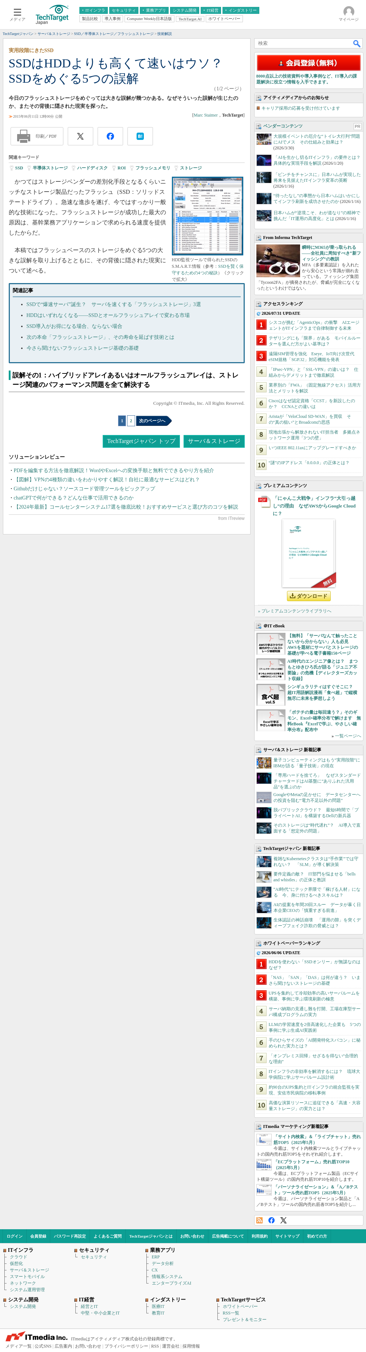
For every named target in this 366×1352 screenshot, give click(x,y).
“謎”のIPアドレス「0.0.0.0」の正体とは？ (309, 462)
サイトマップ (287, 1236)
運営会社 (171, 1346)
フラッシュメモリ (152, 168)
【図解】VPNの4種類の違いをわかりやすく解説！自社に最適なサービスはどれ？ (107, 479)
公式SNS (43, 1346)
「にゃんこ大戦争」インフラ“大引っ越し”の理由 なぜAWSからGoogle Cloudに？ (314, 505)
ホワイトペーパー (240, 1306)
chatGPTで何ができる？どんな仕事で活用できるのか (74, 498)
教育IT (158, 1313)
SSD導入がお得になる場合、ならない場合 (75, 326)
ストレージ (191, 168)
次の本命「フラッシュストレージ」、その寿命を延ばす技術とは (100, 337)
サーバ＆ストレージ (214, 441)
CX (155, 1270)
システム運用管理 (27, 1289)
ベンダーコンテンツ (283, 126)
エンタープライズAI (172, 1283)
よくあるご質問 (108, 1236)
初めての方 (317, 1236)
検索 (357, 43)
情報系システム (167, 1276)
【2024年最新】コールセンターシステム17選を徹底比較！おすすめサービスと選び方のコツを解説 (126, 507)
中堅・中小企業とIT (100, 1313)
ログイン (15, 1236)
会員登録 (38, 1236)
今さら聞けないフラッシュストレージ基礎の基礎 (83, 348)
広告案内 (63, 1346)
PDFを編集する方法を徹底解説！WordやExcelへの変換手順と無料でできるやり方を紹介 (114, 470)
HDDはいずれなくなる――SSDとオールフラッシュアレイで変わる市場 (108, 315)
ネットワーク (23, 1283)
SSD (19, 168)
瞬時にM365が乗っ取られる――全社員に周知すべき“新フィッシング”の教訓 (331, 253)
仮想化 (16, 1263)
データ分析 (163, 1263)
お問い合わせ (192, 1236)
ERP (156, 1256)
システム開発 (23, 1306)
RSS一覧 (231, 1313)
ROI (122, 168)
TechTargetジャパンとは (151, 1236)
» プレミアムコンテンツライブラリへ (294, 611)
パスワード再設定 (70, 1236)
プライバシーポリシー (126, 1346)
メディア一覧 (18, 1346)
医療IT (158, 1306)
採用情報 (191, 1346)
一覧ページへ (348, 735)
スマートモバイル (27, 1276)
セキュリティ (94, 1256)
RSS (259, 1220)
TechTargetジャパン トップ (141, 441)
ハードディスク (92, 168)
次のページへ (152, 420)
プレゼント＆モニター (245, 1319)
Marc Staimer (206, 115)
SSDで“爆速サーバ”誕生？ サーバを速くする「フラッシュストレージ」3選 (114, 304)
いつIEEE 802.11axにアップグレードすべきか (313, 447)
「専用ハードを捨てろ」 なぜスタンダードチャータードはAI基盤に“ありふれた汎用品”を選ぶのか (317, 781)
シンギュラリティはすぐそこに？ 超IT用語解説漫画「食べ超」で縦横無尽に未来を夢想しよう (322, 692)
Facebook (271, 1220)
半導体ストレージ (50, 168)
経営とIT (89, 1306)
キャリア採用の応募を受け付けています (300, 108)
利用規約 (260, 1236)
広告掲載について (228, 1236)
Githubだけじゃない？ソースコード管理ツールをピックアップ (85, 488)
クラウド (18, 1256)
